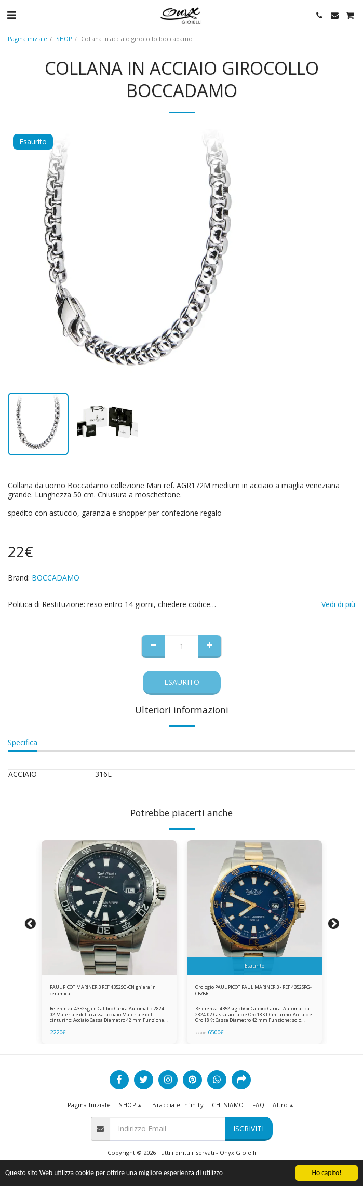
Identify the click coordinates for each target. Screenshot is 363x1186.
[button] (11, 14)
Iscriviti (248, 1129)
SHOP (64, 39)
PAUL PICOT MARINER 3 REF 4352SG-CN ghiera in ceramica (103, 990)
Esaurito (181, 682)
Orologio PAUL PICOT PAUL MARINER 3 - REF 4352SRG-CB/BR (253, 990)
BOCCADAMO (55, 578)
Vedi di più (338, 604)
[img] (109, 907)
